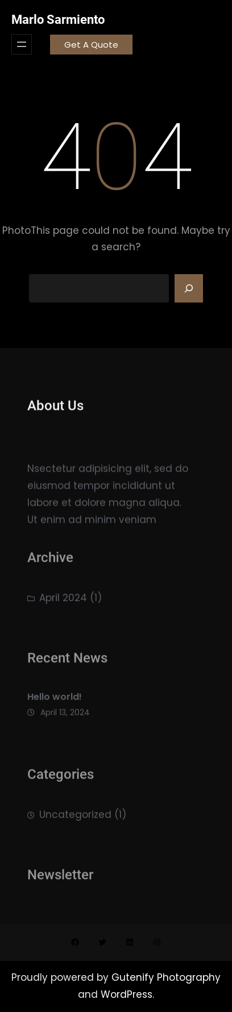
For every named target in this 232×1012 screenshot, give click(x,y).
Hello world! (54, 701)
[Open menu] (21, 44)
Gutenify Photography (166, 977)
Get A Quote (91, 45)
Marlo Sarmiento (58, 19)
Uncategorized (75, 817)
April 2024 (63, 600)
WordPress (126, 994)
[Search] (189, 288)
